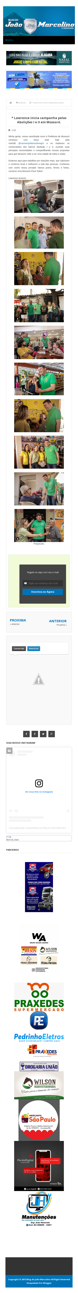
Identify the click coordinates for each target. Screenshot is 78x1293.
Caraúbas (11, 842)
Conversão (19, 648)
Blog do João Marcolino (38, 1279)
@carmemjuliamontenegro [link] (31, 143)
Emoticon (33, 648)
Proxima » (62, 624)
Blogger (47, 1283)
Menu (9, 40)
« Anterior (15, 624)
